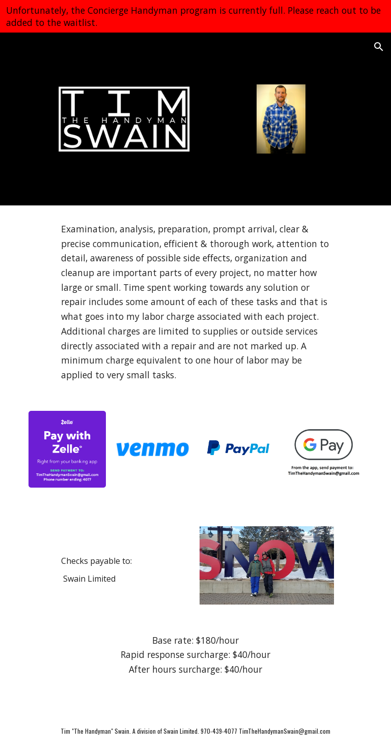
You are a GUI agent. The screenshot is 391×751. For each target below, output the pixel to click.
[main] (195, 302)
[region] (195, 16)
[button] (379, 47)
